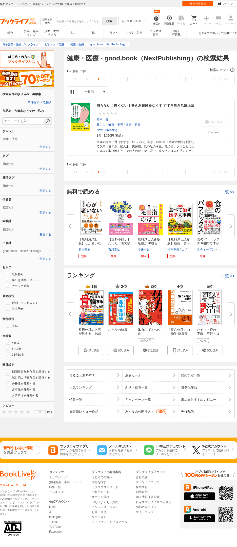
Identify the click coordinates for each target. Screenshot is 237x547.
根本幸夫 (173, 249)
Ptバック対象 (17, 286)
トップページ (58, 477)
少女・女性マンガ (51, 32)
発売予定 (15, 309)
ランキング (56, 492)
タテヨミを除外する (22, 395)
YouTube (55, 527)
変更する (45, 147)
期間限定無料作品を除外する (28, 371)
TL (93, 33)
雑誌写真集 (176, 32)
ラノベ (114, 33)
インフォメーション (105, 507)
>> (226, 79)
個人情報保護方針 (147, 497)
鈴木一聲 (102, 119)
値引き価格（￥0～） (23, 280)
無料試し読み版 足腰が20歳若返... (150, 243)
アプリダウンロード (105, 487)
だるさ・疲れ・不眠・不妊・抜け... (208, 333)
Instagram (55, 517)
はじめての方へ (208, 33)
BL (73, 33)
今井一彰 (144, 249)
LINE (52, 507)
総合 (10, 33)
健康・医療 (133, 124)
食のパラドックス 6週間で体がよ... (208, 243)
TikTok (53, 522)
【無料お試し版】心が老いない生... (90, 243)
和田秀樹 (84, 249)
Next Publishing (107, 130)
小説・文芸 (134, 33)
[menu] (40, 412)
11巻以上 (15, 354)
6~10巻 (13, 349)
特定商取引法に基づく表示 (153, 502)
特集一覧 (55, 487)
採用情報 (142, 487)
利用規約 (142, 492)
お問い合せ (99, 512)
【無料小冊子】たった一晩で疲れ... (119, 243)
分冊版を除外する (21, 383)
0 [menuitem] (40, 412)
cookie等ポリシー (147, 507)
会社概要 (142, 477)
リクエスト (99, 517)
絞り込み (47, 21)
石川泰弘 (114, 249)
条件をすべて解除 (39, 102)
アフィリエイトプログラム (109, 522)
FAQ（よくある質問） (106, 502)
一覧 (228, 192)
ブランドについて (147, 482)
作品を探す (99, 482)
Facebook (55, 531)
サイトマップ (145, 512)
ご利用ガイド (229, 33)
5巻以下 (14, 343)
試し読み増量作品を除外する (28, 377)
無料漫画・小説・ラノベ (65, 482)
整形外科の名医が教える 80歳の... (90, 333)
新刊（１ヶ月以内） (22, 303)
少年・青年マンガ (31, 32)
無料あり (15, 274)
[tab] (27, 139)
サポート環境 (100, 497)
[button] (151, 70)
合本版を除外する (21, 389)
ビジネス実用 (155, 32)
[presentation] (3, 411)
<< (75, 79)
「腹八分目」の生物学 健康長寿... (178, 333)
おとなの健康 (117, 330)
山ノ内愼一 (188, 249)
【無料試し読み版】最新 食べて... (178, 243)
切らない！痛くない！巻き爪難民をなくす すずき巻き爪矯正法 (145, 105)
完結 (12, 326)
